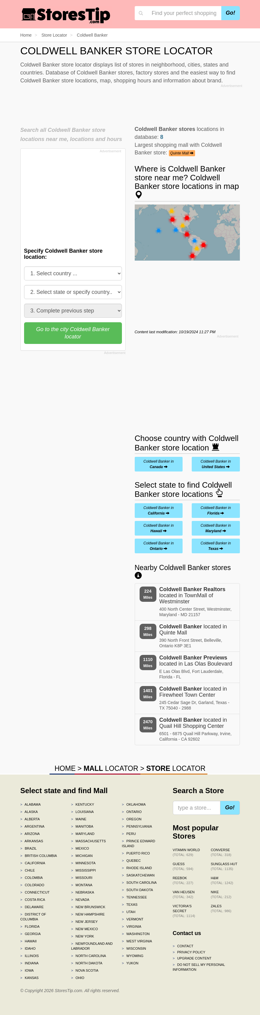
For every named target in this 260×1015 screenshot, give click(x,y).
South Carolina (139, 882)
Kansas (29, 978)
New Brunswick (88, 907)
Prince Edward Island (138, 843)
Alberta (30, 819)
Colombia (31, 878)
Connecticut (35, 892)
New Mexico (84, 929)
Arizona (30, 834)
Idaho (28, 948)
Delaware (32, 907)
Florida (30, 926)
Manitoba (82, 826)
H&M (222, 880)
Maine (78, 819)
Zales (221, 908)
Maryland (82, 834)
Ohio (77, 978)
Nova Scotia (84, 970)
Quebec (131, 860)
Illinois (29, 956)
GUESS (183, 866)
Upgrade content (192, 958)
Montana (81, 885)
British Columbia (38, 856)
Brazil (28, 848)
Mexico (80, 848)
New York (82, 936)
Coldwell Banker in (159, 464)
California (32, 863)
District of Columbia (33, 916)
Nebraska (82, 892)
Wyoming (133, 956)
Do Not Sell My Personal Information (199, 967)
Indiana (29, 963)
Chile (27, 870)
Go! (230, 13)
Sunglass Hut (224, 866)
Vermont (133, 919)
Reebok (183, 880)
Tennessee (134, 897)
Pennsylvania (137, 826)
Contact (183, 946)
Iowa (27, 970)
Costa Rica (32, 899)
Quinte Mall (182, 153)
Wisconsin (134, 948)
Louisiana (82, 812)
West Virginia (137, 941)
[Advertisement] (131, 103)
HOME (65, 768)
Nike (221, 894)
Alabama (30, 804)
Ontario (132, 812)
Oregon (131, 819)
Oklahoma (134, 804)
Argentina (32, 826)
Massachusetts (88, 841)
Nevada (80, 899)
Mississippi (83, 870)
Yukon (130, 963)
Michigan (82, 856)
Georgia (30, 934)
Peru (129, 834)
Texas (129, 904)
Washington (136, 934)
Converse (221, 852)
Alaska (29, 812)
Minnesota (83, 863)
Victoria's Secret (184, 911)
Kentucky (82, 804)
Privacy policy (189, 952)
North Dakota (86, 963)
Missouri (81, 878)
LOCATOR (111, 768)
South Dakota (137, 890)
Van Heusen (184, 894)
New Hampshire (88, 914)
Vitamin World (186, 852)
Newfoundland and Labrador (91, 946)
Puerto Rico (136, 853)
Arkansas (31, 841)
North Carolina (88, 956)
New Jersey (84, 921)
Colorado (32, 885)
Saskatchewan (138, 875)
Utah (128, 912)
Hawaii (28, 941)
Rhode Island (137, 868)
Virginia (131, 926)
